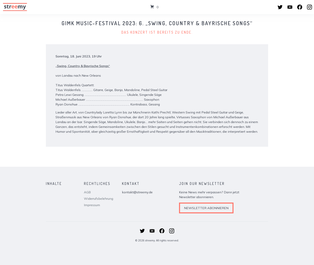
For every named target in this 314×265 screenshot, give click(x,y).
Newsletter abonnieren (206, 208)
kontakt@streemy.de (137, 192)
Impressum (92, 205)
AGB (87, 192)
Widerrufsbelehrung (98, 199)
